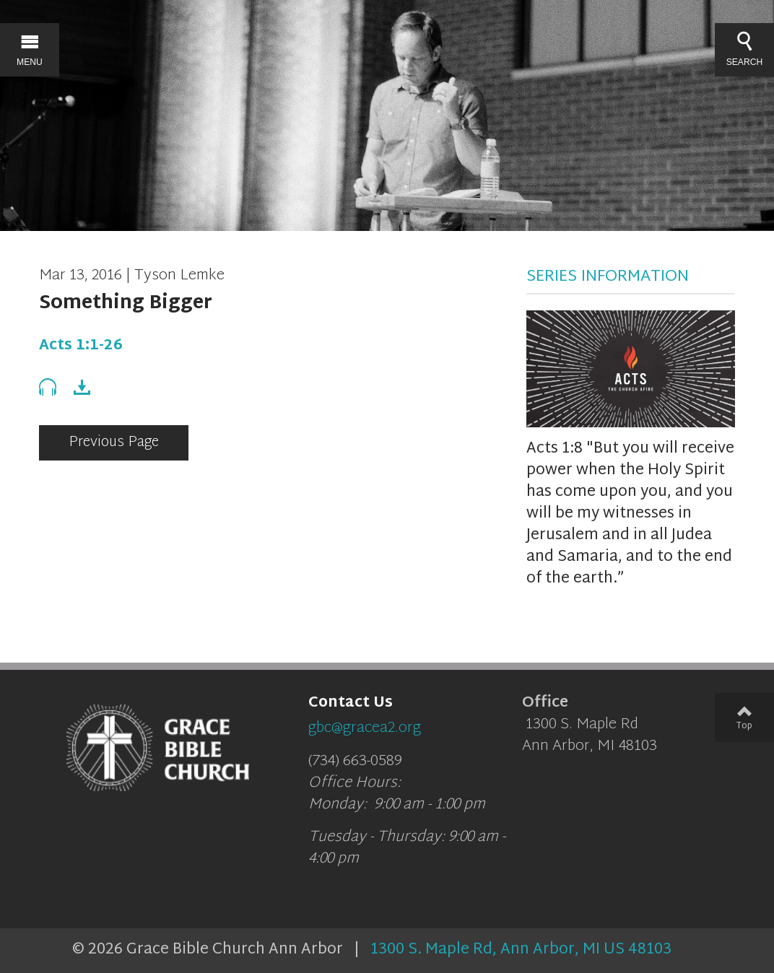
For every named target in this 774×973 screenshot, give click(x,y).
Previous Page (114, 442)
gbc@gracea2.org (364, 728)
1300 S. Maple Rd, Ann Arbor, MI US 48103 (520, 950)
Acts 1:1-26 (81, 346)
